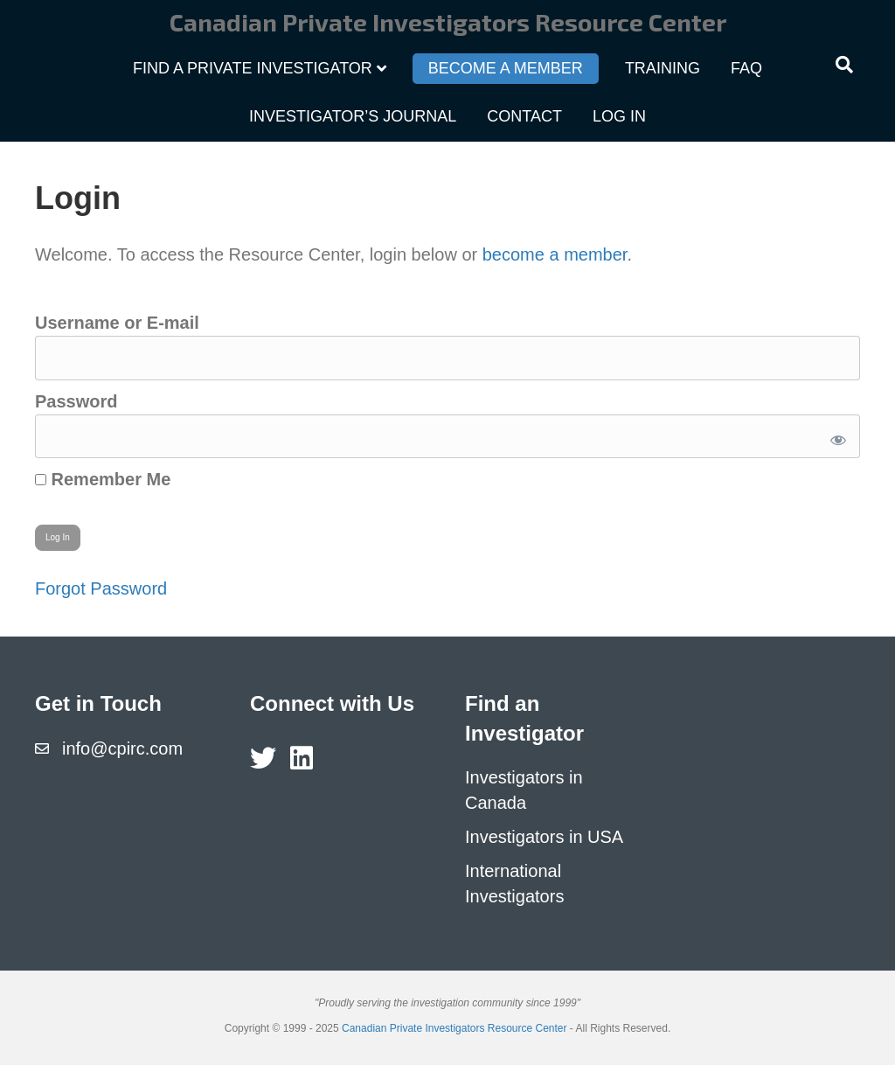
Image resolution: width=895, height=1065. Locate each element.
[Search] (844, 64)
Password (76, 401)
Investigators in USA (544, 836)
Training (662, 68)
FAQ (746, 68)
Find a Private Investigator (252, 68)
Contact (524, 116)
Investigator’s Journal (352, 116)
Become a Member (505, 68)
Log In (619, 116)
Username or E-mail (117, 322)
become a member (555, 254)
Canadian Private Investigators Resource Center (454, 1028)
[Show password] (835, 436)
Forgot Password (101, 588)
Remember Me (102, 479)
